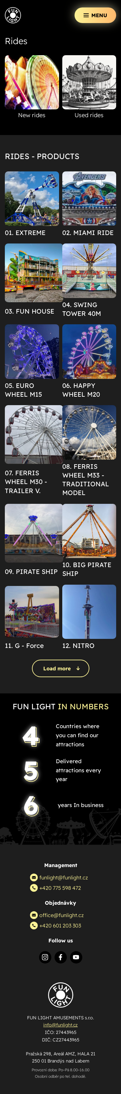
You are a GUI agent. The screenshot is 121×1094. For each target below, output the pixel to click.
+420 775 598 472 (55, 888)
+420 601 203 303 (55, 925)
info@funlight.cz (60, 1025)
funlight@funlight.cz (59, 877)
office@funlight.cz (57, 915)
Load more (61, 668)
